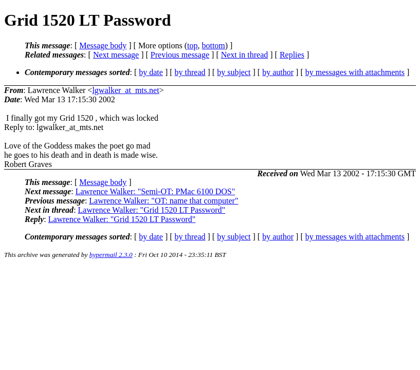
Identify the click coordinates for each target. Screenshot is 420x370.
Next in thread (244, 54)
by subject (233, 72)
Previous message (180, 54)
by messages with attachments (355, 72)
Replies (292, 54)
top (192, 45)
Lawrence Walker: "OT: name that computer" (163, 200)
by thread (190, 72)
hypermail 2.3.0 (111, 254)
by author (278, 72)
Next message (116, 54)
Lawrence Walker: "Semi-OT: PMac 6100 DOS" (155, 191)
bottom (213, 45)
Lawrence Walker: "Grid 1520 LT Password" (152, 210)
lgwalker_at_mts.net (125, 90)
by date (151, 72)
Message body (102, 45)
